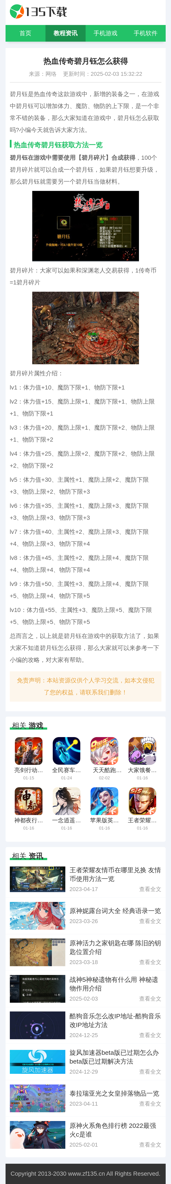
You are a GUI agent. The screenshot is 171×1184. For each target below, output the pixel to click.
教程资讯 (65, 33)
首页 (25, 33)
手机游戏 (105, 33)
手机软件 (146, 33)
